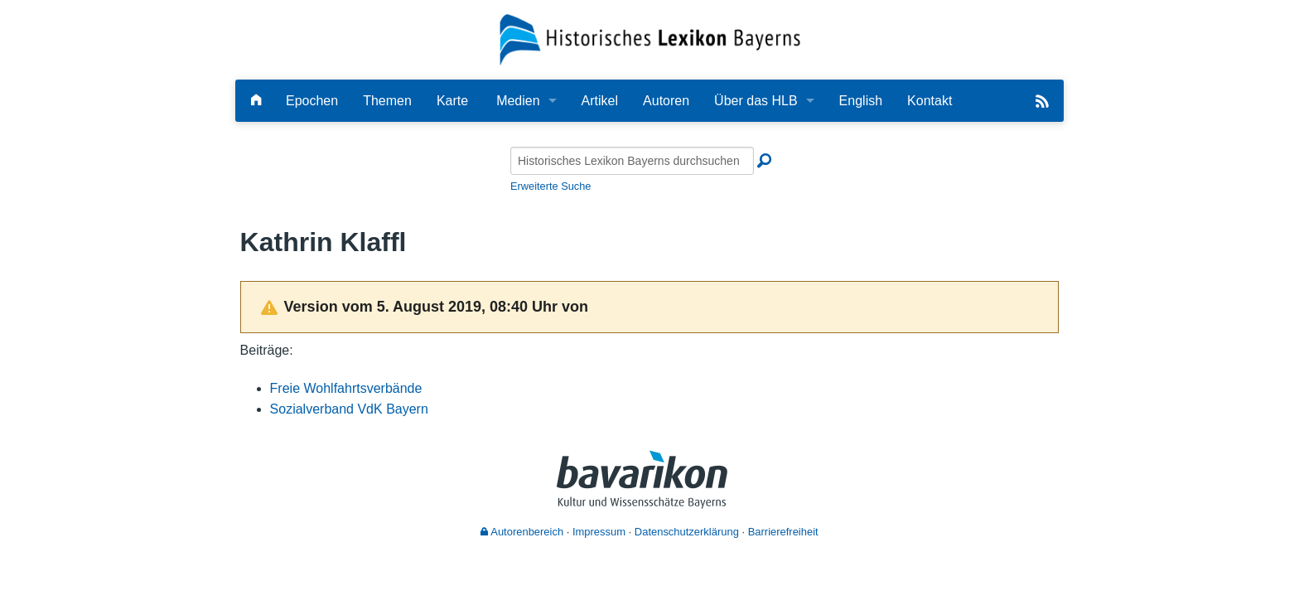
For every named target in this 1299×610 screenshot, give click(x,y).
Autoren (666, 101)
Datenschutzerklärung (687, 531)
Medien (517, 101)
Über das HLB (756, 101)
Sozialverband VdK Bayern (349, 409)
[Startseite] (650, 38)
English (860, 101)
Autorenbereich (521, 531)
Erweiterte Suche (550, 186)
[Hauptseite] (256, 100)
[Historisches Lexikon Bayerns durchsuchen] (632, 161)
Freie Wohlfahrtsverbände (346, 388)
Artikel (600, 101)
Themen (387, 101)
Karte (452, 101)
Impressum (598, 531)
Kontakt (929, 101)
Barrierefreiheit (783, 531)
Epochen (312, 101)
